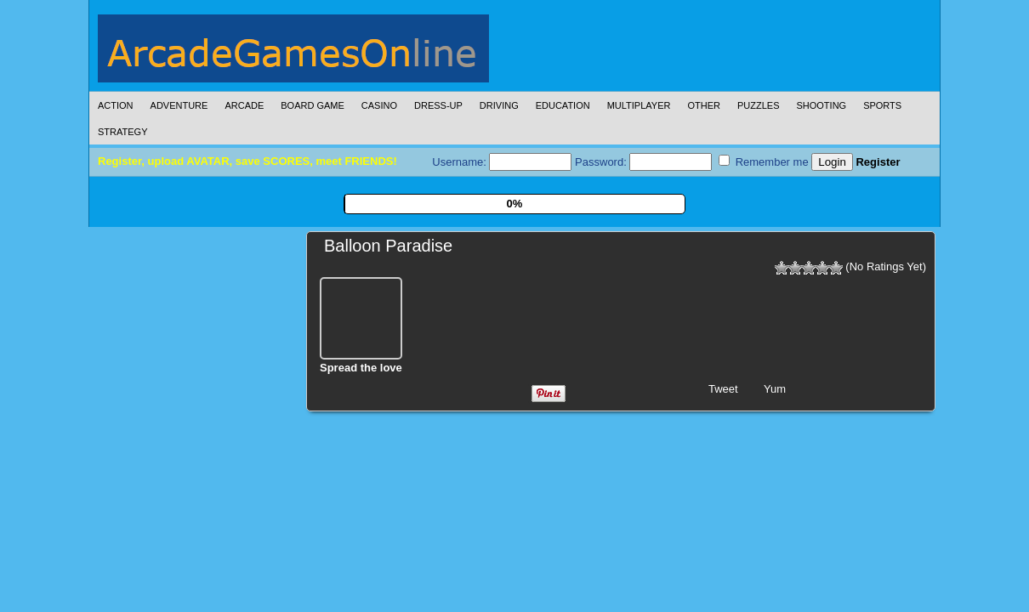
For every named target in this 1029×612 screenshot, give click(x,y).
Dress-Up (438, 105)
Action (116, 105)
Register (878, 162)
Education (563, 105)
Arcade (244, 105)
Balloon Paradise (388, 245)
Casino (379, 105)
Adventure (179, 105)
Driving (499, 105)
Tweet (723, 388)
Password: (643, 162)
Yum (775, 388)
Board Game (312, 105)
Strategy (122, 132)
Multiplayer (639, 105)
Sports (882, 105)
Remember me (764, 161)
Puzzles (758, 105)
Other (703, 105)
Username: (501, 162)
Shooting (821, 105)
